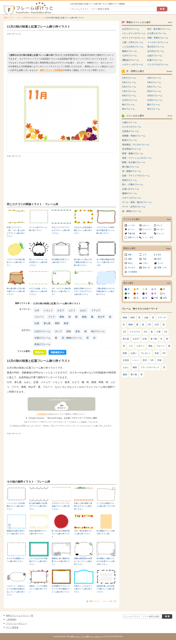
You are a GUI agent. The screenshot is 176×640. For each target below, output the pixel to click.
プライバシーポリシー (16, 623)
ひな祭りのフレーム (156, 33)
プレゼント (145, 353)
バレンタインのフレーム (133, 33)
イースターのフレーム (157, 42)
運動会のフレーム (130, 60)
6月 (164, 353)
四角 (68, 331)
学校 (159, 360)
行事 (158, 331)
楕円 (159, 259)
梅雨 (135, 367)
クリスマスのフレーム (157, 64)
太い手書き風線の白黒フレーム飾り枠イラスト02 (105, 262)
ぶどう (72, 310)
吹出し (130, 263)
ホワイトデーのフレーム (133, 38)
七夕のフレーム (129, 55)
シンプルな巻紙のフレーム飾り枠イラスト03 (105, 504)
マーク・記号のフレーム (133, 206)
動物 (130, 324)
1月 (124, 331)
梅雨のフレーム (129, 51)
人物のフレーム (129, 122)
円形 (144, 259)
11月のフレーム (37, 18)
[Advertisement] (61, 42)
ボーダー (160, 229)
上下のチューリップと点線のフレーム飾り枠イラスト (61, 506)
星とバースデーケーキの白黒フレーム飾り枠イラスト (38, 262)
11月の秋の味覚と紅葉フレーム (61, 400)
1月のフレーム (129, 78)
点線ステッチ (133, 237)
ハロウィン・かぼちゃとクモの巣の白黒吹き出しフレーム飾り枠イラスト (16, 590)
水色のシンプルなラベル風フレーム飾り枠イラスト (83, 589)
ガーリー (131, 229)
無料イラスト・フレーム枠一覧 (102, 601)
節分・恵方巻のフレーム (158, 29)
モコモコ (131, 267)
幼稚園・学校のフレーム (133, 136)
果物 (61, 317)
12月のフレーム (154, 100)
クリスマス (135, 331)
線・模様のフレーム (131, 211)
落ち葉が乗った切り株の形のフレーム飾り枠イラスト (16, 291)
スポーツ (140, 346)
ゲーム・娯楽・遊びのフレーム (137, 202)
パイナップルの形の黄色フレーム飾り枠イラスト (16, 262)
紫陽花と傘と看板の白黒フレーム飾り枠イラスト (61, 561)
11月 (37, 310)
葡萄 (57, 323)
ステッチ (162, 317)
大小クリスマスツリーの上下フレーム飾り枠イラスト (61, 230)
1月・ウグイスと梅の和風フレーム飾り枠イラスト (61, 291)
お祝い (134, 353)
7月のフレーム (129, 91)
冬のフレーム (153, 109)
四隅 (130, 259)
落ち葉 (47, 323)
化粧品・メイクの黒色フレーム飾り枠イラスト (38, 589)
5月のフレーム (129, 86)
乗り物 (134, 374)
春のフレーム (128, 104)
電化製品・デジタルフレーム (136, 144)
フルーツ (39, 317)
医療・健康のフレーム (132, 153)
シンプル (131, 225)
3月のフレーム (129, 82)
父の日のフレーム (155, 51)
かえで (60, 310)
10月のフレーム (154, 95)
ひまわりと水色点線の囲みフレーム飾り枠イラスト (83, 230)
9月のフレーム (129, 95)
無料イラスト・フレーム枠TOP (16, 18)
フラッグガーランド (149, 367)
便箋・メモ (162, 267)
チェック (160, 233)
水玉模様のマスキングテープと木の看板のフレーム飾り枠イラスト (61, 589)
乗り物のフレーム (130, 167)
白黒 (156, 298)
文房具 (126, 360)
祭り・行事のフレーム (132, 184)
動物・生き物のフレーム (133, 162)
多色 (77, 331)
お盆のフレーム (154, 55)
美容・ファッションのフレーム (137, 158)
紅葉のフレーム (42, 337)
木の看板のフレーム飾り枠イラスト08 (105, 532)
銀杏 (66, 323)
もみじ (83, 310)
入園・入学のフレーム (132, 42)
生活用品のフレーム (131, 149)
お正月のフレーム (130, 29)
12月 (157, 324)
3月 (149, 324)
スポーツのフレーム (131, 198)
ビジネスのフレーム (131, 127)
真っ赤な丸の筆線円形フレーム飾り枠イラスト (61, 534)
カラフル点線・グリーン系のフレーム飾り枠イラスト (38, 291)
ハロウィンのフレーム (132, 64)
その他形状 (132, 272)
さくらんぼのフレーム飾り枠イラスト (38, 228)
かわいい (146, 225)
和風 (144, 233)
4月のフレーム (154, 82)
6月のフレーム (154, 86)
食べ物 (153, 339)
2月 (166, 331)
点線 (146, 317)
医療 (125, 353)
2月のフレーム (154, 78)
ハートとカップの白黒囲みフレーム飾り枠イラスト (16, 506)
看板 (150, 346)
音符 (145, 360)
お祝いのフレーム (130, 189)
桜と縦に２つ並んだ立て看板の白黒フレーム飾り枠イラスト (83, 262)
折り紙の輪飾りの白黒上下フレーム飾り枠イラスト (38, 506)
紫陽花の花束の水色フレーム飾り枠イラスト (16, 532)
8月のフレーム (154, 91)
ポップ (58, 331)
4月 (145, 331)
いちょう (48, 310)
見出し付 (146, 267)
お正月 (136, 339)
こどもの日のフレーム (132, 46)
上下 (144, 255)
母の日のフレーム (155, 46)
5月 (152, 360)
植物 (84, 317)
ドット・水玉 (147, 237)
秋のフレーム (98, 331)
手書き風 (131, 233)
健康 (125, 374)
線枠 (133, 317)
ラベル (160, 263)
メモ (130, 346)
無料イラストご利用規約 (51, 70)
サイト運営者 (12, 627)
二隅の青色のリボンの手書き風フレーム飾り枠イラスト (105, 291)
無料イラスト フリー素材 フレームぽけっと (87, 636)
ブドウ (51, 317)
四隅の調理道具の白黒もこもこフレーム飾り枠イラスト (83, 561)
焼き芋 (101, 317)
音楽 (157, 353)
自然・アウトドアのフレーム (136, 175)
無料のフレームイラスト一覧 (19, 615)
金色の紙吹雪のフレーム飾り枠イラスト (38, 532)
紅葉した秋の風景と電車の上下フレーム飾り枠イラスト (83, 506)
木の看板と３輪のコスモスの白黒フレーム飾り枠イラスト (105, 561)
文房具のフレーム (130, 131)
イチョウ (95, 310)
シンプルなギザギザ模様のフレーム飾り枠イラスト (38, 561)
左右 (159, 255)
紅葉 (37, 323)
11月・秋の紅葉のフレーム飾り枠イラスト (83, 532)
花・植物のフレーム (72, 337)
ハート (136, 360)
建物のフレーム (129, 193)
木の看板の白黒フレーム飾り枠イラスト (61, 260)
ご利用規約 (41, 414)
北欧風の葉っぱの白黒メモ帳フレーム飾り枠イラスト (105, 589)
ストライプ (146, 229)
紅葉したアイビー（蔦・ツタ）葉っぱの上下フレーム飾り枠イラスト (16, 231)
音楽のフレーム (129, 180)
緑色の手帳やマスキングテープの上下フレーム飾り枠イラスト (83, 291)
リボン (145, 263)
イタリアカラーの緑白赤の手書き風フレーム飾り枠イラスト (105, 230)
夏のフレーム (153, 104)
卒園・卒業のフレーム (157, 38)
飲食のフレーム (42, 344)
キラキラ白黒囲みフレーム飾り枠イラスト (16, 559)
